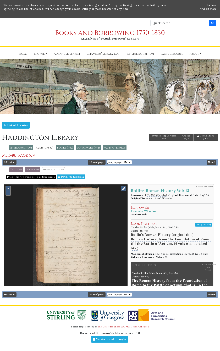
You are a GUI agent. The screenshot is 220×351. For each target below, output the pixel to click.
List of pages (96, 162)
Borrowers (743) (88, 148)
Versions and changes (109, 339)
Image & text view (53, 169)
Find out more (208, 8)
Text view (16, 169)
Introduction (21, 148)
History (144, 230)
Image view (32, 169)
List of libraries (16, 125)
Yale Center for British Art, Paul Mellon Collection (123, 327)
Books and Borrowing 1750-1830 (110, 33)
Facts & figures (114, 148)
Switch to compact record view (164, 137)
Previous (9, 162)
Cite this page (186, 137)
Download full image (71, 177)
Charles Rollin (139, 227)
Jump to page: (115, 162)
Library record (203, 224)
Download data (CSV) (205, 137)
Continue (211, 5)
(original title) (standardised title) (171, 241)
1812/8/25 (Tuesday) (156, 195)
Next (211, 162)
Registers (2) (44, 148)
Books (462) (65, 148)
